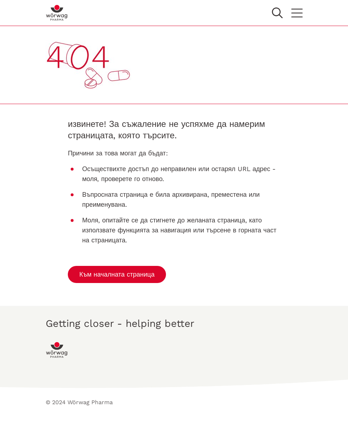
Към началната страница (117, 274)
